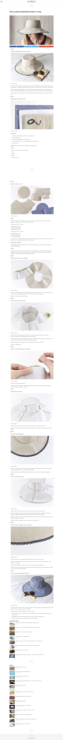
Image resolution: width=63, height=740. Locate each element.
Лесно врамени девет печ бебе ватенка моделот (23, 671)
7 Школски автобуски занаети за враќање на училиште (24, 691)
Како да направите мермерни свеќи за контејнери (23, 696)
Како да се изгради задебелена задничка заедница (23, 714)
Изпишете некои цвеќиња (16, 613)
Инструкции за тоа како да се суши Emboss (23, 723)
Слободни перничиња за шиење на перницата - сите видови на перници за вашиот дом (30, 654)
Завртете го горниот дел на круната (17, 385)
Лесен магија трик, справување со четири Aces (23, 705)
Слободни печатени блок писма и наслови (22, 676)
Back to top (31, 735)
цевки (24, 468)
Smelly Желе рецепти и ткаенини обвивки (22, 636)
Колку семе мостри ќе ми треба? (21, 685)
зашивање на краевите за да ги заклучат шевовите (41, 292)
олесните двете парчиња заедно (22, 340)
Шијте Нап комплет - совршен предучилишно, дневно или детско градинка (28, 627)
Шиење (10, 9)
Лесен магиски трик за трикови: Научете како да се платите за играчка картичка (28, 680)
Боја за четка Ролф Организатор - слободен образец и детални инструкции (28, 645)
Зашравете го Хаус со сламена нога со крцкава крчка (24, 631)
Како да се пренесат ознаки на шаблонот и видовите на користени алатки (27, 622)
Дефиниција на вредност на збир (21, 700)
